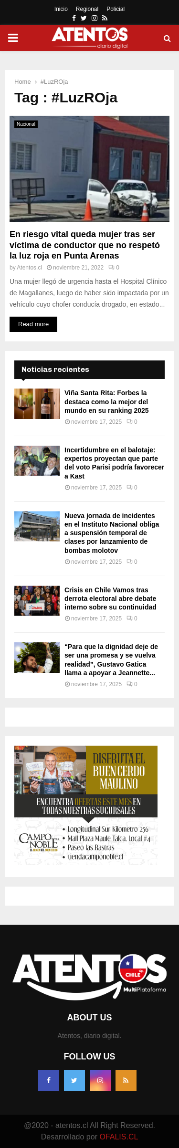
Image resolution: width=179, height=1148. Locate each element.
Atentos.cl (29, 267)
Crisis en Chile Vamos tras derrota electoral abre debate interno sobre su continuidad (110, 598)
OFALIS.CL (118, 1137)
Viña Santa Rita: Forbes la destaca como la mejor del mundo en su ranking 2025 (106, 401)
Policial (115, 9)
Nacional (26, 124)
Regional (87, 9)
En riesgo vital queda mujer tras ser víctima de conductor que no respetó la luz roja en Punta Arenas (85, 245)
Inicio (61, 9)
